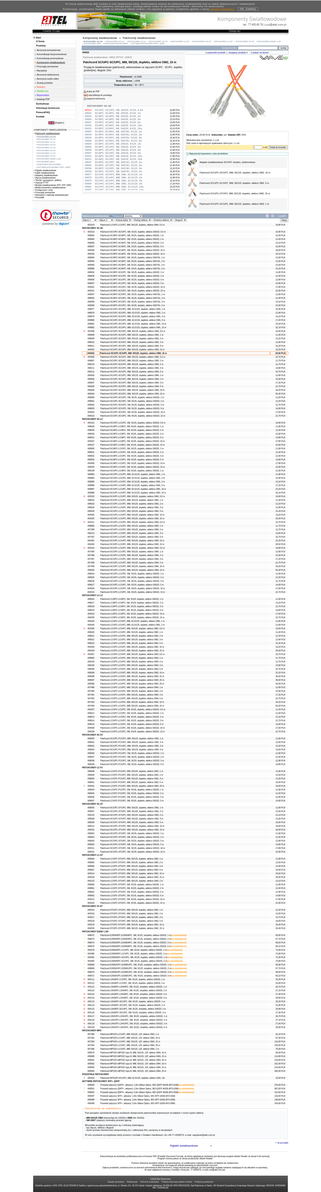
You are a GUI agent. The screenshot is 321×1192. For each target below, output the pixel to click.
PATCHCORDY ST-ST (245, 41)
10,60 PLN (280, 331)
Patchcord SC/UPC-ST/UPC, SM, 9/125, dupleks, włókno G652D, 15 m (132, 852)
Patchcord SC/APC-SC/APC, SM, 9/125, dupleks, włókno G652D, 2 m (132, 239)
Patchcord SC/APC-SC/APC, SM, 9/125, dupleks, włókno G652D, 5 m (132, 246)
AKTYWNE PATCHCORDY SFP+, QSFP (148, 44)
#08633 (91, 504)
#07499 (91, 566)
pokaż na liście (260, 52)
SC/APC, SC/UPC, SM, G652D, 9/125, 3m (118, 150)
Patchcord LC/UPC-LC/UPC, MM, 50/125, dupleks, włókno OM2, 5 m (131, 643)
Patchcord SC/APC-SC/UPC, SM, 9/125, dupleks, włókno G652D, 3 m (132, 280)
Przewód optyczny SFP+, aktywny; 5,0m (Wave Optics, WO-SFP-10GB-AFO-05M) (137, 1103)
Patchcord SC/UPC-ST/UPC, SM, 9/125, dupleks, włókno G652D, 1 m (132, 833)
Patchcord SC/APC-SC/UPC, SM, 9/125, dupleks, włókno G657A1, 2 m (132, 298)
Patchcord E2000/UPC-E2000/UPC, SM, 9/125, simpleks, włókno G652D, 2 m (135, 968)
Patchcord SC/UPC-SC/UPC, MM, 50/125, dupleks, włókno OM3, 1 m (131, 361)
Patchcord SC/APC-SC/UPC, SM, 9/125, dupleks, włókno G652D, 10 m (132, 287)
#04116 (91, 1012)
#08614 (91, 720)
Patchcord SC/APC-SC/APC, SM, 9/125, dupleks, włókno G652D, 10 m (132, 250)
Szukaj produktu (45, 83)
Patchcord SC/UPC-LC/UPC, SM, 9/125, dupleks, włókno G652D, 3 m (132, 581)
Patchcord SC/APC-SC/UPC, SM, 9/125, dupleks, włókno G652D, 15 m (132, 291)
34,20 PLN (280, 390)
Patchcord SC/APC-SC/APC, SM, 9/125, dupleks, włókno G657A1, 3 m (132, 265)
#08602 (91, 405)
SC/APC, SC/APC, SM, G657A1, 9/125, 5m (118, 141)
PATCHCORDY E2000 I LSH (269, 41)
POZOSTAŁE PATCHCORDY (116, 44)
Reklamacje (132, 1182)
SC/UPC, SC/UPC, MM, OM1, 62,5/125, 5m (118, 184)
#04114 (91, 1005)
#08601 (91, 401)
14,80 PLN (280, 283)
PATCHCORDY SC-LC (115, 41)
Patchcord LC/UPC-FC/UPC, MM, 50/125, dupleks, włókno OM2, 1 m (131, 771)
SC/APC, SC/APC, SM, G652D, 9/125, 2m (118, 116)
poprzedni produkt (216, 52)
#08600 (91, 397)
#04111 (91, 979)
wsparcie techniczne (96, 99)
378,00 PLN (279, 1085)
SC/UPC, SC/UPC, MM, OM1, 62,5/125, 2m (118, 177)
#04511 (91, 848)
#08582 (91, 1064)
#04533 (91, 903)
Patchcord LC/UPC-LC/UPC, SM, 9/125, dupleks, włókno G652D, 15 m (132, 731)
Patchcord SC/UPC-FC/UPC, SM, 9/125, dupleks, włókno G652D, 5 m (132, 764)
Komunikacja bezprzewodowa (52, 54)
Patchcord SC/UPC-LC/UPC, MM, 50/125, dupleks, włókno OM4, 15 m (132, 570)
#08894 (91, 257)
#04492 (91, 544)
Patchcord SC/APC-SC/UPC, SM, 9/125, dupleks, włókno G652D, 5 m (132, 283)
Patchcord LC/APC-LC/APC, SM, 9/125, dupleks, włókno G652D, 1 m (131, 599)
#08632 (91, 500)
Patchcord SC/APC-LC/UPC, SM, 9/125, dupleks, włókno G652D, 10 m (132, 463)
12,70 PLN (280, 364)
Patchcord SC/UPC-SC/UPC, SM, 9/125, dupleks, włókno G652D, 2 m (132, 401)
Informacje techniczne (48, 108)
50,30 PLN (280, 394)
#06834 (91, 570)
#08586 (91, 684)
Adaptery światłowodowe (46, 175)
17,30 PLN (280, 1012)
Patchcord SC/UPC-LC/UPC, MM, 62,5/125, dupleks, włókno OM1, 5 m (132, 485)
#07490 (91, 691)
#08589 (91, 673)
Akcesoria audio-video (48, 79)
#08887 (91, 489)
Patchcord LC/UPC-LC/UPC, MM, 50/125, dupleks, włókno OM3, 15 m (132, 676)
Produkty (41, 45)
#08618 (91, 606)
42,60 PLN (280, 684)
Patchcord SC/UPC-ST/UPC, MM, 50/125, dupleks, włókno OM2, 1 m (131, 808)
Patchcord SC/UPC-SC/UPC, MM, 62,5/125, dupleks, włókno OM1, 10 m (133, 324)
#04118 (91, 1020)
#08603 (91, 408)
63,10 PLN (280, 1034)
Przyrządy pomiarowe (47, 66)
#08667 (91, 870)
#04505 (91, 515)
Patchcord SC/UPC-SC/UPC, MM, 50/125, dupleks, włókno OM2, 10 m (235, 172)
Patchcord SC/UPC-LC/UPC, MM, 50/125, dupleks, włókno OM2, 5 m (131, 511)
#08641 (91, 742)
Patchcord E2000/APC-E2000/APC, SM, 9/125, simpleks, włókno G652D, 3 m (135, 942)
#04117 (91, 1016)
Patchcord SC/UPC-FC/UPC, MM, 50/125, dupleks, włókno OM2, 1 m (131, 738)
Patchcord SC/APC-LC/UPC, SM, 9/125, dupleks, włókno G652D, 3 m (132, 456)
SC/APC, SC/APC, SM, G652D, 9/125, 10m (118, 125)
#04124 (91, 998)
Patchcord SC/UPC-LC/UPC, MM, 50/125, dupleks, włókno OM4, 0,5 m (132, 548)
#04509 (91, 647)
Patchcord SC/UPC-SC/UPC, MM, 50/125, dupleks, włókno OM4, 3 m (131, 383)
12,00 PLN (280, 235)
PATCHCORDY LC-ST (223, 41)
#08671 (91, 976)
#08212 (91, 372)
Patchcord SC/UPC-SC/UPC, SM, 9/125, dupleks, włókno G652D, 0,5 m (133, 232)
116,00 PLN (279, 1041)
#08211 (91, 368)
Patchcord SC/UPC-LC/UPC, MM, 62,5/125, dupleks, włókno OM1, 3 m (132, 482)
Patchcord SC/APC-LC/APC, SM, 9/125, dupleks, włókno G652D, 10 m (132, 441)
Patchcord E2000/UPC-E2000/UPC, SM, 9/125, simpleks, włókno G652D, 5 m (135, 976)
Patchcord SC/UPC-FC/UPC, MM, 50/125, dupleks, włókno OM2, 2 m (131, 742)
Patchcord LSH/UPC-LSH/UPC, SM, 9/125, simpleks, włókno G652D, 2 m (133, 1020)
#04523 (91, 416)
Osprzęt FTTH (41, 183)
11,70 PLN (280, 361)
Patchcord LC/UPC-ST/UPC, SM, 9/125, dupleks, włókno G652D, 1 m (132, 884)
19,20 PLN (280, 349)
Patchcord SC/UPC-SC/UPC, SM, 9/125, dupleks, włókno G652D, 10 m (132, 412)
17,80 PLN (280, 287)
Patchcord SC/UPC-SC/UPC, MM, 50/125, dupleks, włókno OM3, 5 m (131, 372)
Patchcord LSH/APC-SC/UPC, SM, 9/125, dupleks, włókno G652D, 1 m (132, 1001)
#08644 (91, 790)
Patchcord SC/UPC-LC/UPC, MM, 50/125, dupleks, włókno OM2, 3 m (131, 507)
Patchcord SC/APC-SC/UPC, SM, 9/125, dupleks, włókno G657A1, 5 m (132, 305)
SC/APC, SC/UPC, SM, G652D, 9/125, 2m (118, 147)
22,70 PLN (280, 386)
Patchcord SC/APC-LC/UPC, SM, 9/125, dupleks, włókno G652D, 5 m (132, 459)
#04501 (91, 287)
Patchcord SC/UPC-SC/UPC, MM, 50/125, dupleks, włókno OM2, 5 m (234, 183)
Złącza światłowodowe (45, 178)
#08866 (91, 526)
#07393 (91, 1041)
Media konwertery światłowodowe (50, 187)
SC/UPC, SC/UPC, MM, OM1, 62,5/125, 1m (118, 174)
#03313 (91, 232)
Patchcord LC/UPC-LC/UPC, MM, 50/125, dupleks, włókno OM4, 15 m (132, 706)
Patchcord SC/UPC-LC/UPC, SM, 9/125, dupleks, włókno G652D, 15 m (132, 592)
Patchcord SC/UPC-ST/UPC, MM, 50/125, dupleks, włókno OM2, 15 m (235, 193)
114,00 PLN (279, 1056)
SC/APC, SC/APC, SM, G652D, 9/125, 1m (118, 113)
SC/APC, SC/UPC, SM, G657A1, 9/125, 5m (118, 171)
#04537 (91, 709)
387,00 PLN (279, 1089)
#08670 (91, 972)
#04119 (91, 1023)
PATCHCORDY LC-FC (180, 41)
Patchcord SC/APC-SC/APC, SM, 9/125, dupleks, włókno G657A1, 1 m (132, 257)
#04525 (91, 518)
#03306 (91, 628)
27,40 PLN (280, 994)
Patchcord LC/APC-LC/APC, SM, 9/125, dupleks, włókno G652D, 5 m (131, 610)
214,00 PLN (279, 1067)
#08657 (91, 811)
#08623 (91, 643)
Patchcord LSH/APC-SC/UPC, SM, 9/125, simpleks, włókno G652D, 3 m (133, 1012)
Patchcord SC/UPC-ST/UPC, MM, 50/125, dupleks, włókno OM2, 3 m (131, 819)
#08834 (91, 272)
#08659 (91, 822)
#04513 (91, 899)
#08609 (91, 338)
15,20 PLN (280, 268)
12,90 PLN (280, 280)
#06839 (91, 386)
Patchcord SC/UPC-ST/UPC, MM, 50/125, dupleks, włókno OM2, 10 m (132, 826)
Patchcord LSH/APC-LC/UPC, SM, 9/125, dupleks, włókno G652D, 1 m (132, 979)
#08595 (91, 265)
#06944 (91, 394)
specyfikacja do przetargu (100, 95)
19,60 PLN (280, 826)
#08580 (91, 1056)
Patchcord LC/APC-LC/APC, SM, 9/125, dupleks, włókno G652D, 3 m (131, 606)
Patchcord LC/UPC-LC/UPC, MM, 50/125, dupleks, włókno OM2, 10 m (132, 647)
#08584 (91, 1071)
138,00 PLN (279, 1100)
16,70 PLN (280, 372)
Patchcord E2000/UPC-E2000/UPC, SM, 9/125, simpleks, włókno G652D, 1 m (135, 965)
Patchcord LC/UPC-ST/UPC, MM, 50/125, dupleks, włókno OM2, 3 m (131, 866)
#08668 (91, 965)
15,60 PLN (280, 749)
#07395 (91, 1034)
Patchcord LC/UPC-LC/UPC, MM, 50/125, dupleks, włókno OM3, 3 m (131, 665)
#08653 (91, 837)
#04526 (91, 467)
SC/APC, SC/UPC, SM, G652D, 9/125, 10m (118, 156)
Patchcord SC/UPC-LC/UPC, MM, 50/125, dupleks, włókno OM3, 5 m (131, 537)
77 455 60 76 (255, 24)
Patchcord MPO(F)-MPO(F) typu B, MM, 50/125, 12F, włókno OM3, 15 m (133, 1056)
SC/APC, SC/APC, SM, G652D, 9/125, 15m (118, 128)
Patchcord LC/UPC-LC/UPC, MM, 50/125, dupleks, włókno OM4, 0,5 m (132, 225)
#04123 (91, 994)
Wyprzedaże (43, 95)
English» (59, 123)
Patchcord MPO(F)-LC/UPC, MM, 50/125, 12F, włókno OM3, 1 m (129, 1034)
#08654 (91, 841)
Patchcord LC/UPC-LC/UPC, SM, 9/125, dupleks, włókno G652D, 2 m (132, 717)
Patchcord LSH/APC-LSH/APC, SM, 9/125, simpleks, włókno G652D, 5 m (133, 998)
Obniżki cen (42, 91)
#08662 (91, 892)
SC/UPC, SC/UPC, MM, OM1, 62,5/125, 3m (118, 181)
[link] (56, 217)
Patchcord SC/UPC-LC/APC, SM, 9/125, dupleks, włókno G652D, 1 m (132, 471)
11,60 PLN (280, 397)
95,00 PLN (280, 1053)
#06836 (91, 379)
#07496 (91, 555)
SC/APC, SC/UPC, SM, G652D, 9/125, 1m (118, 144)
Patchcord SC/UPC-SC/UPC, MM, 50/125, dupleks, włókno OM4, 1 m (131, 375)
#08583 (91, 1067)
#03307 (91, 654)
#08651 (91, 782)
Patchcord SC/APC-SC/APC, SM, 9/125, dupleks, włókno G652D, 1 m (132, 235)
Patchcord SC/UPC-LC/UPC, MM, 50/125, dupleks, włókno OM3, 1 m (131, 526)
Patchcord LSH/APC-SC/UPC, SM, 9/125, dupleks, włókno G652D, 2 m (132, 1005)
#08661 (91, 888)
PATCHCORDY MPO (92, 44)
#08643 (91, 749)
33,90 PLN (280, 983)
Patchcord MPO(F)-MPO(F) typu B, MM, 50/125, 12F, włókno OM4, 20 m (133, 1071)
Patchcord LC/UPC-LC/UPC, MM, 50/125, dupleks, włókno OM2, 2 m (131, 636)
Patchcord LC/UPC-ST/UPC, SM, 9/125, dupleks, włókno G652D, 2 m (132, 888)
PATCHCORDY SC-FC (158, 41)
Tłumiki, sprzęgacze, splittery (47, 180)
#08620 (91, 632)
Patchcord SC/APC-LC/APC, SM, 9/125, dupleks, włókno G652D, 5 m (132, 437)
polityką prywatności (222, 9)
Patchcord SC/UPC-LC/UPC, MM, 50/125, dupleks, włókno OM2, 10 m (132, 515)
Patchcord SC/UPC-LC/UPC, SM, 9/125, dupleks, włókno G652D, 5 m (132, 585)
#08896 (91, 268)
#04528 (91, 731)
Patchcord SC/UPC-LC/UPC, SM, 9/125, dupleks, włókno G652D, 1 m (132, 574)
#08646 (91, 797)
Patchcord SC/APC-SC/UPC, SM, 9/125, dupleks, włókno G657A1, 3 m (132, 302)
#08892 (91, 298)
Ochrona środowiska (149, 1182)
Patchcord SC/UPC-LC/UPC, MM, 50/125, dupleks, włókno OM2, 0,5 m (132, 496)
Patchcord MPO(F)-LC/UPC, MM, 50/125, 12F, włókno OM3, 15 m (130, 1041)
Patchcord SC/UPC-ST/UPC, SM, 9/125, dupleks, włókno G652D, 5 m (132, 844)
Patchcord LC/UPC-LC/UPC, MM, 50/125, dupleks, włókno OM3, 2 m (131, 662)
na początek (282, 1143)
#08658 (91, 819)
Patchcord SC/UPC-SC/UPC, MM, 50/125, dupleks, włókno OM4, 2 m (131, 379)
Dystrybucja (42, 103)
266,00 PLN (279, 1071)
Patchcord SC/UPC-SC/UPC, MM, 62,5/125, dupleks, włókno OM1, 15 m (133, 327)
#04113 (91, 1001)
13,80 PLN (280, 368)
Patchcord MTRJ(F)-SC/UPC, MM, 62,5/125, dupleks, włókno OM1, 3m (132, 1078)
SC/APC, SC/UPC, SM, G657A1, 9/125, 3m (118, 168)
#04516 (91, 913)
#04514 (91, 873)
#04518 (91, 921)
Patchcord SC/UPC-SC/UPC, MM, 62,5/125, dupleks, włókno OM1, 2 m (132, 313)
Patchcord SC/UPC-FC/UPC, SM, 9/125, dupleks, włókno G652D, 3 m (132, 760)
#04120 (91, 1027)
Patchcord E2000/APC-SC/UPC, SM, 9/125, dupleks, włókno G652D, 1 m (133, 957)
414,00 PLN (279, 1092)
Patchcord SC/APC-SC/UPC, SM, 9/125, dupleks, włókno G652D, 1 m (132, 272)
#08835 (91, 276)
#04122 (91, 990)
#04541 (91, 786)
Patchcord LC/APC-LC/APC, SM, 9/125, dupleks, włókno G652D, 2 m (131, 603)
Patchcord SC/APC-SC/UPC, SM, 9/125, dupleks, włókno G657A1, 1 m (132, 294)
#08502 (91, 1092)
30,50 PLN (280, 544)
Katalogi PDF (43, 99)
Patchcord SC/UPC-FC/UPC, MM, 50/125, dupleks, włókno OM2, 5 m (131, 749)
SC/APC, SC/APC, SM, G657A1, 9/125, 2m (118, 135)
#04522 (91, 353)
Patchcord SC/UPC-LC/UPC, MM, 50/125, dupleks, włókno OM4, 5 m (131, 563)
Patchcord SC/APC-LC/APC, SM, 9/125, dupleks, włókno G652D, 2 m (132, 430)
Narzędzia (42, 70)
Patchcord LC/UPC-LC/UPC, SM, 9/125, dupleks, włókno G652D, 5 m (132, 724)
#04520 (91, 254)
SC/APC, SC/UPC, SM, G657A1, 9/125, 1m (118, 162)
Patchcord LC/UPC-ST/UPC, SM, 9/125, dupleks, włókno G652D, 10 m (132, 899)
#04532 (91, 830)
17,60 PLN (280, 412)
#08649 (91, 775)
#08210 (91, 364)
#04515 (91, 910)
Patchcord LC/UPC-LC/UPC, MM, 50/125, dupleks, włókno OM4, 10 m (132, 702)
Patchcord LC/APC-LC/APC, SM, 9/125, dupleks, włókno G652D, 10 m (132, 614)
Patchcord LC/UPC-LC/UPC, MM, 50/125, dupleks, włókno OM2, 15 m (132, 650)
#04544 (91, 621)
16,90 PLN (280, 1009)
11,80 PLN (280, 272)
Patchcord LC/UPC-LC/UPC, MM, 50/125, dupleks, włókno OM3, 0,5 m (132, 654)
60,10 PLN (280, 946)
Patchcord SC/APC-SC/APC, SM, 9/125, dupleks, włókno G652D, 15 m (132, 254)
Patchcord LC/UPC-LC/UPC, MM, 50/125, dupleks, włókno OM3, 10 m (132, 673)
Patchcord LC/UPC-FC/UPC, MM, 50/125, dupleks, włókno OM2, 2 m (131, 775)
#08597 (91, 294)
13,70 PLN (280, 917)
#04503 (91, 412)
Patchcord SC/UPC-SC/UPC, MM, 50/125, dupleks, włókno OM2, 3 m (131, 342)
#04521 (91, 291)
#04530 (91, 617)
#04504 (91, 588)
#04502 (91, 349)
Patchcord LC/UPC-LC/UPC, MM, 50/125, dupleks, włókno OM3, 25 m (132, 684)
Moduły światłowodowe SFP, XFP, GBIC (52, 185)
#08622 (91, 639)
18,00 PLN (280, 250)
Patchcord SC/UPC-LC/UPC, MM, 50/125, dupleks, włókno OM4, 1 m (131, 551)
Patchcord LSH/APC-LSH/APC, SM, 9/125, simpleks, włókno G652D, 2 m (133, 990)
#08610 (91, 342)
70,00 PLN (280, 1049)
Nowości (41, 87)
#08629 (91, 430)
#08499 (91, 1103)
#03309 (91, 357)
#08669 (91, 968)
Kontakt (40, 116)
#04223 (91, 881)
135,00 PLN (279, 1045)
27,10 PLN (280, 990)
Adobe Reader (206, 1158)
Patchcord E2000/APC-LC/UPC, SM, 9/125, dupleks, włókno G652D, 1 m (133, 950)
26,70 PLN (280, 987)
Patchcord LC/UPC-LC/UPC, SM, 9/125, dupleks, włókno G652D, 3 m (132, 720)
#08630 (91, 434)
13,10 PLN (280, 243)
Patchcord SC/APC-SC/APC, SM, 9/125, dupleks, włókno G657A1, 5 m (132, 268)
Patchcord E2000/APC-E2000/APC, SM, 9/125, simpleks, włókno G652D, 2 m (135, 939)
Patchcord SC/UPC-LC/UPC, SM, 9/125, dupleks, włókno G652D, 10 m (132, 588)
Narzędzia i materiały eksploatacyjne (51, 195)
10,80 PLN (280, 225)
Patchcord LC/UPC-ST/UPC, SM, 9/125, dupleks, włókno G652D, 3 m (132, 892)
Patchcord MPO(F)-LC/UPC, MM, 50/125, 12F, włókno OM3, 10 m (130, 1038)
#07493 (91, 702)
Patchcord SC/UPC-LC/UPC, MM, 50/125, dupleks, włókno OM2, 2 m (131, 504)
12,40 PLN (280, 276)
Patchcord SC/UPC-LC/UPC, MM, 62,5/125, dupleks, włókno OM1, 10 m (133, 489)
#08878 (91, 313)
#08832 (91, 456)
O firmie (40, 41)
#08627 (91, 585)
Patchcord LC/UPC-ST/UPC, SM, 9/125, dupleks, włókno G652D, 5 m (132, 895)
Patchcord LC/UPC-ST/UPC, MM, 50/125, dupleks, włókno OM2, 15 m (132, 877)
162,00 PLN (279, 1064)
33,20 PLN (280, 979)
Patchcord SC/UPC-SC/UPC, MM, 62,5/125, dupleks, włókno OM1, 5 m (132, 320)
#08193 (91, 662)
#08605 (91, 239)
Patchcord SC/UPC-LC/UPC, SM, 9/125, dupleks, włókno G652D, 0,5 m (132, 423)
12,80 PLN (280, 375)
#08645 (91, 793)
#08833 (91, 459)
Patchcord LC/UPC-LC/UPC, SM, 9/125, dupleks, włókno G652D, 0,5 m (132, 709)
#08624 (91, 574)
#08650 (91, 778)
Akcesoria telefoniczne (48, 74)
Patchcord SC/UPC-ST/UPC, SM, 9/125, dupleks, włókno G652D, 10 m (132, 848)
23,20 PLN (280, 324)
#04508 (91, 728)
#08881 (91, 324)
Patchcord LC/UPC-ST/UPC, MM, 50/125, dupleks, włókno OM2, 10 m (132, 873)
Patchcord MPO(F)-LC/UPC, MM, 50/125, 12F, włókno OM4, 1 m (129, 1049)
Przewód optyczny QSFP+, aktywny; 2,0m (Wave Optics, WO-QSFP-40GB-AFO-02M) (139, 1089)
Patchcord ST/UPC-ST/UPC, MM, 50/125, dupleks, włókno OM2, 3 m (131, 917)
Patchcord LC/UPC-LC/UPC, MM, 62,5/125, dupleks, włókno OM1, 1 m (132, 621)
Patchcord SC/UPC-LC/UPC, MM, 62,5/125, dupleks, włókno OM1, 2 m (132, 478)
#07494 (91, 706)
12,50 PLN (280, 239)
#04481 (91, 957)
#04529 (91, 650)
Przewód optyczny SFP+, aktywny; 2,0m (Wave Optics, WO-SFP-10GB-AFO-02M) (137, 1100)
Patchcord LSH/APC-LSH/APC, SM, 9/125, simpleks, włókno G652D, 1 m (133, 987)
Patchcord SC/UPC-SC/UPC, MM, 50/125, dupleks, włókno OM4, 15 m (132, 394)
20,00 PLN (280, 924)
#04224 (91, 815)
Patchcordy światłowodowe (47, 133)
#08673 (91, 939)
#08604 (91, 235)
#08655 (91, 844)
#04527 (91, 445)
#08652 (91, 833)
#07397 (91, 537)
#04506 (91, 463)
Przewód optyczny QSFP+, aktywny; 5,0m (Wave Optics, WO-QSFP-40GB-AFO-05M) (139, 1092)
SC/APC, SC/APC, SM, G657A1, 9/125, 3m (118, 138)
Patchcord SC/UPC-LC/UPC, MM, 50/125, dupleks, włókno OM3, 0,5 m (132, 522)
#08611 (91, 346)
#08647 (91, 801)
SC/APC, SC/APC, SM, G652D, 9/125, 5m (118, 122)
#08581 (91, 1060)
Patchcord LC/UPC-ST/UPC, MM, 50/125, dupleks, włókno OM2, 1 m (131, 859)
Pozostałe (39, 197)
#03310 (91, 496)
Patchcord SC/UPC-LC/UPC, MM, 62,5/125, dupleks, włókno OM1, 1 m (132, 474)
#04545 (91, 625)
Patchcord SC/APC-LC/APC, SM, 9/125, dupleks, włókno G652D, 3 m (132, 434)
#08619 (91, 610)
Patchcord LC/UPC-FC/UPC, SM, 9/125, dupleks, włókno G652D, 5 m (132, 801)
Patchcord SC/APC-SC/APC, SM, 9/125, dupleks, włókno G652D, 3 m (132, 243)
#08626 (91, 581)
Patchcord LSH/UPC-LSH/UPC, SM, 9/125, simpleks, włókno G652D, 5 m (133, 1027)
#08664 (91, 859)
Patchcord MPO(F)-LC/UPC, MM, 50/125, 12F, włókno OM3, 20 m (130, 1045)
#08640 (91, 738)
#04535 (91, 928)
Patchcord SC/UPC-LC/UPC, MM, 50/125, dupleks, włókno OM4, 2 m (131, 555)
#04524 (91, 592)
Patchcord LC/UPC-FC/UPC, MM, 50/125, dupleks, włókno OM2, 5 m (131, 782)
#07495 (91, 551)
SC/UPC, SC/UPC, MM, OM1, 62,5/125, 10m (119, 187)
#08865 (91, 658)
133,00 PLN (279, 1060)
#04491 (91, 540)
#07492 (91, 698)
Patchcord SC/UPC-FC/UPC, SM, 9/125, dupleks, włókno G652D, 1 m (132, 753)
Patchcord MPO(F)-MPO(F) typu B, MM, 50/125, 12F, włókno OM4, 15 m (133, 1067)
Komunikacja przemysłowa (50, 58)
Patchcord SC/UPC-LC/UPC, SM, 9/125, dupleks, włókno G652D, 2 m (132, 577)
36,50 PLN (280, 680)
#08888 (91, 493)
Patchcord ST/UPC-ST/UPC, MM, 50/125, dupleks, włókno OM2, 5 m (131, 921)
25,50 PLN (280, 353)
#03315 (91, 1078)
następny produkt (237, 52)
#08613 (91, 717)
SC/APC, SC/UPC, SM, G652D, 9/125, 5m (118, 153)
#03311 (91, 522)
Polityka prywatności (204, 1182)
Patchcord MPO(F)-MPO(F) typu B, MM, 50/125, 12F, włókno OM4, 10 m (133, 1064)
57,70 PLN (280, 939)
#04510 (91, 614)
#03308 (91, 331)
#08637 (91, 757)
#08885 (91, 482)
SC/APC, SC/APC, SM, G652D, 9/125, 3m (118, 119)
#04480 (91, 954)
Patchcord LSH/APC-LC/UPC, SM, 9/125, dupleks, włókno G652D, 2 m (132, 983)
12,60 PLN (280, 261)
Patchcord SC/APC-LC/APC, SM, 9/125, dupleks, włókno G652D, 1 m (132, 426)
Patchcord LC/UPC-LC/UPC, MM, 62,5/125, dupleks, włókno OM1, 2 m (132, 625)
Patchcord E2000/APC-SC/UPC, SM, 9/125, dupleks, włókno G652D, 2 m (133, 961)
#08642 (91, 746)
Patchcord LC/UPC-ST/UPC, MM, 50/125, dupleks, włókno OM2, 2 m (131, 862)
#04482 (91, 961)
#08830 (91, 448)
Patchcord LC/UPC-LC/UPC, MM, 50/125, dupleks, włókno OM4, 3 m (131, 695)
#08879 (91, 316)
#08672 (91, 935)
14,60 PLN (280, 408)
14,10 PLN (280, 316)
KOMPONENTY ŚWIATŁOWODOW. (50, 130)
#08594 (91, 261)
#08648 (91, 771)
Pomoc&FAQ (43, 112)
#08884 (91, 478)
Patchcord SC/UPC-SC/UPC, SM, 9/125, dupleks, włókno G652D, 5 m (132, 408)
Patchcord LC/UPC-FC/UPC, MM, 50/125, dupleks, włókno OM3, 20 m (132, 786)
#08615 (91, 724)
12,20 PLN (280, 338)
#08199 (91, 471)
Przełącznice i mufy (43, 190)
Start (38, 37)
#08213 (91, 533)
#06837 (91, 383)
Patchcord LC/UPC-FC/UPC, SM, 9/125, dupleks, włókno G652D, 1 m (132, 790)
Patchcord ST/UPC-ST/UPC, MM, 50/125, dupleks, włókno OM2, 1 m (131, 910)
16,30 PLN (280, 309)
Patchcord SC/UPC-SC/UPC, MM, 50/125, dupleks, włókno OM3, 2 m (131, 364)
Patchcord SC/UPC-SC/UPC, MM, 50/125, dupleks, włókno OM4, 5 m (131, 386)
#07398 (91, 529)
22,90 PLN (280, 291)
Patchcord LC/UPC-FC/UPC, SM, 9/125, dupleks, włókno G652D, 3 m (132, 797)
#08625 (91, 577)
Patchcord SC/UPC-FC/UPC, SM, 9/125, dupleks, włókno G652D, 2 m (132, 757)
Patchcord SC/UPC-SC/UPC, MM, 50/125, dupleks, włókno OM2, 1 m (234, 204)
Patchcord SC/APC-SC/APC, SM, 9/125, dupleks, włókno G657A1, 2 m (132, 261)
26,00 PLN (280, 830)
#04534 (91, 877)
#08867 (91, 361)
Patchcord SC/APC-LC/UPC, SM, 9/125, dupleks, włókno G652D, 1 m (132, 448)
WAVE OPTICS (116, 57)
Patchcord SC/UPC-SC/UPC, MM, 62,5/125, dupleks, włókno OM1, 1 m (132, 309)
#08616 (91, 599)
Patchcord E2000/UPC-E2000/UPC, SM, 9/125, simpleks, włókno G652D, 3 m (135, 972)
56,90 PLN (280, 935)
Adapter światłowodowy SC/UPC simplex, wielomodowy (227, 162)
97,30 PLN (280, 1038)
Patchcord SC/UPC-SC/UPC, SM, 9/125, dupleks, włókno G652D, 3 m (132, 405)
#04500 (91, 250)
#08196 (91, 665)
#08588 (91, 676)
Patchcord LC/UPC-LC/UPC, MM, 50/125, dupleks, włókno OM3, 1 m (131, 658)
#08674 (91, 942)
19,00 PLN (280, 1078)
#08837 (91, 283)
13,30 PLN (280, 265)
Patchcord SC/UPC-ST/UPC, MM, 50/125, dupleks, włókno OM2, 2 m (131, 811)
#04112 (91, 983)
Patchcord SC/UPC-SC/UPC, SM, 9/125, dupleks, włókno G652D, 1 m (132, 397)
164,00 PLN (279, 1103)
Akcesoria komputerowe (49, 50)
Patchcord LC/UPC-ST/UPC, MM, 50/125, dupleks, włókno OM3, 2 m (131, 881)
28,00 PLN (280, 998)
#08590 (91, 669)
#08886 (91, 485)
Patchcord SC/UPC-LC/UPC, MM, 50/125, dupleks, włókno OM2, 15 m (132, 518)
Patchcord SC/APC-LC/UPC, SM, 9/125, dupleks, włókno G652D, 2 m (132, 452)
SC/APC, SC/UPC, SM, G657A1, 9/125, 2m (118, 165)
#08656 (91, 808)
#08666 (91, 866)
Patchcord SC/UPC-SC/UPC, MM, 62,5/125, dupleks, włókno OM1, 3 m (132, 316)
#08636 (91, 753)
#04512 (91, 826)
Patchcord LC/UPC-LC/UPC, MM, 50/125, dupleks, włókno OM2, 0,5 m (132, 628)
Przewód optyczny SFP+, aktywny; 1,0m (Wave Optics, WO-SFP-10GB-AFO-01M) (137, 1096)
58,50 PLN (280, 942)
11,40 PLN (280, 335)
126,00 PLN (279, 1096)
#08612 (91, 713)
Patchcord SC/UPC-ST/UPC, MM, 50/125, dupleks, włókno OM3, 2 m (131, 815)
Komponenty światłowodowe (51, 62)
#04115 (91, 1009)
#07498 (91, 563)
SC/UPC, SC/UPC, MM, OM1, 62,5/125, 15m (119, 190)
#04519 (91, 924)
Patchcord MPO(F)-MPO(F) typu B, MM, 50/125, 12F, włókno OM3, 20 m (133, 1060)
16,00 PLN (280, 921)
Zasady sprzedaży (116, 1182)
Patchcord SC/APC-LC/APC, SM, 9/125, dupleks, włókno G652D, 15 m (132, 445)
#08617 (91, 603)
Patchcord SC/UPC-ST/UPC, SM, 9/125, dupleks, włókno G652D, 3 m (132, 841)
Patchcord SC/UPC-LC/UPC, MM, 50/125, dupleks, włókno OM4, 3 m (131, 559)
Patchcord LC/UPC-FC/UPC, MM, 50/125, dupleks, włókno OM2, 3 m (131, 778)
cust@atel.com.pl (275, 24)
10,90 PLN (280, 232)
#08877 (91, 309)
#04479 (91, 950)
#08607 (91, 246)
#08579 (91, 1053)
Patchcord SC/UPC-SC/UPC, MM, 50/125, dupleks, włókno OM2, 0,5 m (132, 331)
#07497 (91, 559)
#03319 (91, 225)
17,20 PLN (280, 320)
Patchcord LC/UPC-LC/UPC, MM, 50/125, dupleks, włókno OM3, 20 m (132, 680)
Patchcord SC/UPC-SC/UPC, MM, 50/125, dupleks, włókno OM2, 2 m (131, 338)
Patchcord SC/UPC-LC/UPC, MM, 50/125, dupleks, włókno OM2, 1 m (131, 500)
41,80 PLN (280, 1005)
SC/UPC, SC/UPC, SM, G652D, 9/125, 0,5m (119, 110)
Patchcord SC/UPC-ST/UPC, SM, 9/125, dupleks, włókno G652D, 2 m (132, 837)
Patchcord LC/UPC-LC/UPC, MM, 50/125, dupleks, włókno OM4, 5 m (131, 698)
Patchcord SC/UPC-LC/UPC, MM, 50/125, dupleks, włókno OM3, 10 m (132, 540)
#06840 (91, 390)
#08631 (91, 437)
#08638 (91, 760)
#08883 (91, 474)
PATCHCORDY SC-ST (202, 41)
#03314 (91, 548)
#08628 (91, 426)
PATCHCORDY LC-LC (137, 41)
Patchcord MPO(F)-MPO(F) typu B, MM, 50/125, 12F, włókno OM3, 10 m (133, 1053)
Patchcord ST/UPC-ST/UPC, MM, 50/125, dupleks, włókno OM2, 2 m (131, 913)
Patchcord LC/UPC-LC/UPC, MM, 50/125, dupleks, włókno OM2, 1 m (131, 632)
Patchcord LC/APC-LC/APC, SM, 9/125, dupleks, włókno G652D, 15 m (132, 617)
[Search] (258, 48)
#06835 (91, 375)
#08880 (91, 320)
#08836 (91, 280)
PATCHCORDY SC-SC (93, 41)
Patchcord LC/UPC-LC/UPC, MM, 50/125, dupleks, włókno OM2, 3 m (131, 639)
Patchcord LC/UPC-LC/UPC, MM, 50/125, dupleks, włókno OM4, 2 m (131, 691)
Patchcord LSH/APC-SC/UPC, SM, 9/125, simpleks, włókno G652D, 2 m (133, 1009)
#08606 (91, 243)
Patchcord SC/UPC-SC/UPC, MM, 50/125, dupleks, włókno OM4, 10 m (132, 390)
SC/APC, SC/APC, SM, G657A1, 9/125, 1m (118, 131)
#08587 (91, 680)
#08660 (91, 884)
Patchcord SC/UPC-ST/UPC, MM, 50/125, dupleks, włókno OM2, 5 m (131, 822)
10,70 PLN (280, 357)
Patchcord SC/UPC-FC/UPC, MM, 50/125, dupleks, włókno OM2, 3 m (131, 746)
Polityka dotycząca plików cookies (177, 1182)
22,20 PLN (280, 540)
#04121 (91, 987)
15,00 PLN (280, 246)
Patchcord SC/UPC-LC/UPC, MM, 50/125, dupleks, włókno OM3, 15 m (132, 544)
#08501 (91, 1089)
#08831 (91, 452)
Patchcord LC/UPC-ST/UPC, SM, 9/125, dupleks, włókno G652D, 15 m (132, 903)
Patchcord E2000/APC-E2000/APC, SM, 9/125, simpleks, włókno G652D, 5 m (135, 946)
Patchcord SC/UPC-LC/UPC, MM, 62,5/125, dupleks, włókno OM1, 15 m (133, 493)
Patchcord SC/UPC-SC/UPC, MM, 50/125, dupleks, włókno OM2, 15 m (133, 353)
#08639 (91, 764)
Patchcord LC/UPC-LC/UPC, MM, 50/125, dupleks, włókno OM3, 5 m (131, 669)
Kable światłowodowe (44, 173)
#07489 (91, 687)
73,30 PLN (280, 950)
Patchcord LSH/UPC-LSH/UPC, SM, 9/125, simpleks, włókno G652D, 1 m (133, 1016)
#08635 (91, 511)
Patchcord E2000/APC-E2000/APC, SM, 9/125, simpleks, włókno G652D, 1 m (135, 935)
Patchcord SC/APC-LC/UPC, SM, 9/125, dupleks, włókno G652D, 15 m (132, 467)
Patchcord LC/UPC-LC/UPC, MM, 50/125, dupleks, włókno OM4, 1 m (131, 687)
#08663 (91, 895)
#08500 (91, 1085)
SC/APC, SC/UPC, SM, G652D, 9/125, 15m (118, 159)
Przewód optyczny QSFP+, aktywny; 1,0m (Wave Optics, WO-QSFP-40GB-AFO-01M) (139, 1085)
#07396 (91, 1049)
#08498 (91, 1100)
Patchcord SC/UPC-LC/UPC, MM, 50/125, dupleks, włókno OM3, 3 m (131, 533)
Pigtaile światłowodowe (184, 1145)
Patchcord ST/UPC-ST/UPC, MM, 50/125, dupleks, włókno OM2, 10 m (132, 924)
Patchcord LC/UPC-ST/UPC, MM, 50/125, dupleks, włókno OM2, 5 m (131, 870)
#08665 (91, 862)
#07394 (91, 1045)
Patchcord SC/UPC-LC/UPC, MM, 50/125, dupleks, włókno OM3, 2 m (131, 529)
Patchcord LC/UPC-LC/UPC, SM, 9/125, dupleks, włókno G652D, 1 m (132, 713)
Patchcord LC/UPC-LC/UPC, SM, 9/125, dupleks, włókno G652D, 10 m (132, 728)
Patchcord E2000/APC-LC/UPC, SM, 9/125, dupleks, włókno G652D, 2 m (133, 954)
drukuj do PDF (93, 91)
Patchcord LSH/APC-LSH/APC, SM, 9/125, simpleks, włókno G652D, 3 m (133, 994)
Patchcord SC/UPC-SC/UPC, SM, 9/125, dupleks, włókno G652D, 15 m (132, 416)
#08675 (91, 946)
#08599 (91, 302)
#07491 (91, 695)
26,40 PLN (280, 928)
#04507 (91, 441)
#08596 (91, 305)
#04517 (91, 917)
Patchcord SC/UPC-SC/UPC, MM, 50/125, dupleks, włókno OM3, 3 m (131, 368)
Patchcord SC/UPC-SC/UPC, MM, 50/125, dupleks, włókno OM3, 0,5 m (132, 357)
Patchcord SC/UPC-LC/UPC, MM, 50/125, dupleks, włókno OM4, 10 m (132, 566)
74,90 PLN (280, 954)
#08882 (91, 327)
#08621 (91, 636)
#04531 (91, 852)
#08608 (91, 335)
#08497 (91, 1096)
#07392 (91, 1038)
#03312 (91, 423)
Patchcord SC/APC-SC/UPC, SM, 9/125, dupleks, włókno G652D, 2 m (132, 276)
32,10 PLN (280, 327)
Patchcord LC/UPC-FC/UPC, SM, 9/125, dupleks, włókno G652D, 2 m (132, 793)
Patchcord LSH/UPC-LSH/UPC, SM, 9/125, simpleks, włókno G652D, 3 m (133, 1023)
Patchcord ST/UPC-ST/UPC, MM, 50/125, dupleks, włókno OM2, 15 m (132, 928)
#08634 (91, 507)
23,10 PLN (280, 254)
